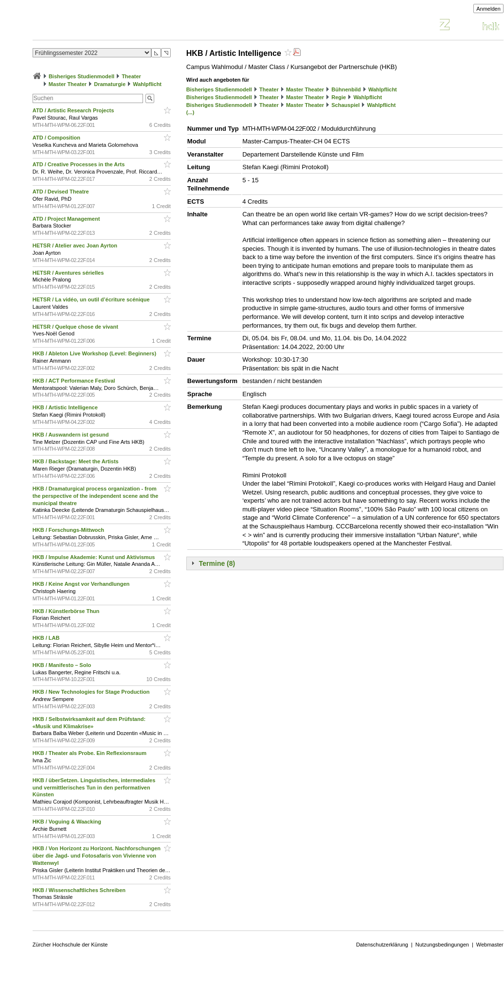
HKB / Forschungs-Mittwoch (69, 530)
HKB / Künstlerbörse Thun (67, 611)
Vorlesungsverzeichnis (104, 26)
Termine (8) (217, 563)
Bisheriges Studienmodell (81, 76)
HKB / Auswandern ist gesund (71, 435)
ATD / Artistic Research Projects (74, 110)
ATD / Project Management (67, 219)
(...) (190, 112)
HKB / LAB (47, 638)
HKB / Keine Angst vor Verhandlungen (82, 584)
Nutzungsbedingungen (442, 944)
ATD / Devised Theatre (61, 191)
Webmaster (490, 944)
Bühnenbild (346, 89)
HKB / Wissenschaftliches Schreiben (80, 890)
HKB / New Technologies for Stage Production (92, 692)
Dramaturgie (110, 84)
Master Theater (68, 84)
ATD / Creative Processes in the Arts (79, 164)
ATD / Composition (57, 137)
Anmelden (488, 9)
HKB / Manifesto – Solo (62, 665)
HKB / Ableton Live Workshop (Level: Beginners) (95, 353)
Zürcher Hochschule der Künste (70, 944)
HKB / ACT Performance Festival (75, 381)
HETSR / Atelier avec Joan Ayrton (76, 245)
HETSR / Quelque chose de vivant (76, 327)
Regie (338, 97)
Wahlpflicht (147, 84)
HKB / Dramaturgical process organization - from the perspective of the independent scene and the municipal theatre (96, 496)
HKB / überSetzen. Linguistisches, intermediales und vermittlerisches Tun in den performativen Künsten (94, 787)
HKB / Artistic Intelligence (66, 407)
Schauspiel (345, 105)
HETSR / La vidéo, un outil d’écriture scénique (92, 299)
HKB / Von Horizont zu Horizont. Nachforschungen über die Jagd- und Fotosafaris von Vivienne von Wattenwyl (97, 855)
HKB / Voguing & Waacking (68, 821)
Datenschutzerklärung (382, 944)
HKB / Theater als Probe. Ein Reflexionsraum (90, 753)
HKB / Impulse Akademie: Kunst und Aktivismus (95, 557)
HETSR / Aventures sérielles (69, 273)
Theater (131, 76)
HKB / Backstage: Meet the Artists (76, 461)
